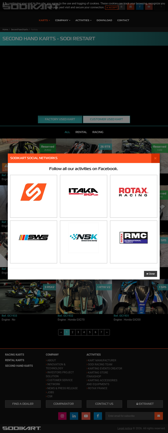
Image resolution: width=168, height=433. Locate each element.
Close (150, 273)
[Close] (155, 158)
